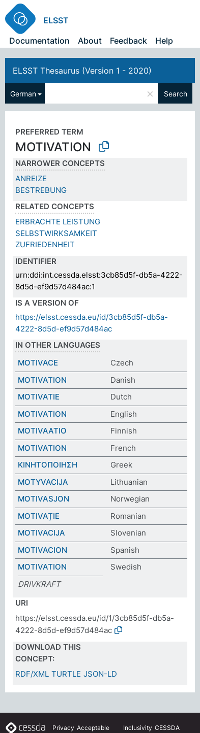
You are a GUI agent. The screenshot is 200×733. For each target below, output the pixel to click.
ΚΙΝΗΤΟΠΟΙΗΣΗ (47, 465)
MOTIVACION (42, 550)
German (23, 93)
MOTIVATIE (39, 397)
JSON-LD (100, 674)
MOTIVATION (42, 380)
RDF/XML (32, 674)
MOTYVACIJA (43, 482)
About (90, 41)
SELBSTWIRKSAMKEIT (56, 233)
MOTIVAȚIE (39, 516)
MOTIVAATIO (42, 431)
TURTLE (66, 674)
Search (175, 93)
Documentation (39, 41)
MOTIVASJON (43, 499)
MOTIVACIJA (41, 533)
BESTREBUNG (41, 190)
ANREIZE (31, 178)
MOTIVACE (38, 363)
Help (164, 41)
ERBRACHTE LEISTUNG (57, 221)
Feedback (128, 41)
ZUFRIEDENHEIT (45, 244)
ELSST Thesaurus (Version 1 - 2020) (82, 70)
